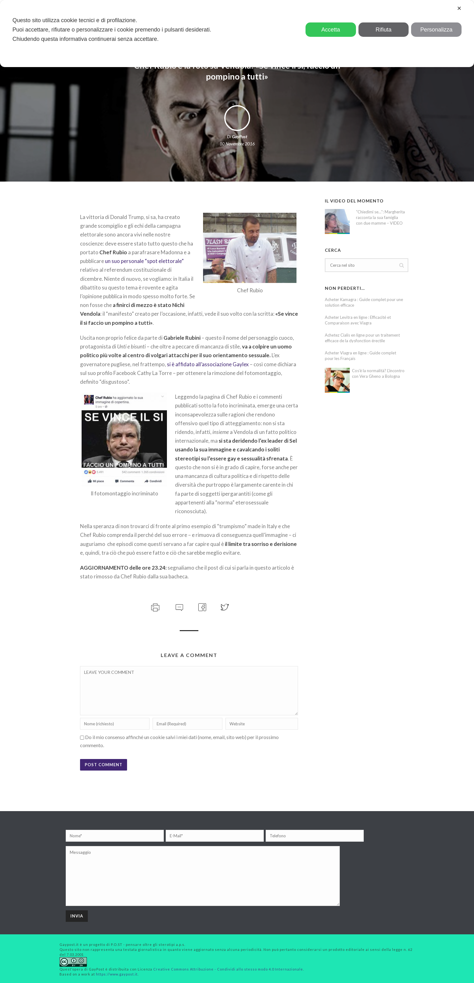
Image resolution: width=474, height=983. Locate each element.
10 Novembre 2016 (237, 143)
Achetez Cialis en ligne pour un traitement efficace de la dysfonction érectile (362, 338)
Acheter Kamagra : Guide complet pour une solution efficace (364, 302)
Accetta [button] (330, 30)
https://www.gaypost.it (117, 974)
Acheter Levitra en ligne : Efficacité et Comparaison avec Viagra (358, 320)
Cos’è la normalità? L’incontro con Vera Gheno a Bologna (378, 373)
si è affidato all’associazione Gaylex (208, 364)
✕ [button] (459, 8)
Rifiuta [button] (383, 30)
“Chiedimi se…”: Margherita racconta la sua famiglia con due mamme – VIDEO (380, 217)
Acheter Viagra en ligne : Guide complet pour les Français (360, 355)
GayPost (239, 136)
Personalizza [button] (436, 30)
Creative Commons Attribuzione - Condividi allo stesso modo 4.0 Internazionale (228, 969)
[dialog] (237, 33)
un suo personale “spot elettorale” (144, 261)
